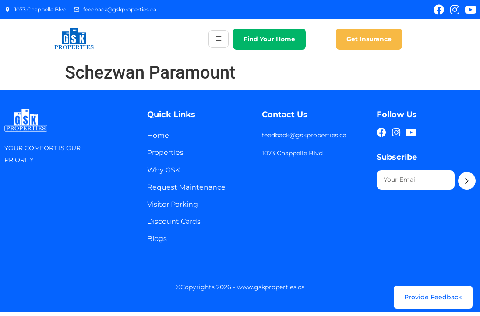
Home (158, 135)
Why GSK (163, 170)
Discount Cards (174, 221)
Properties (165, 152)
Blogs (157, 238)
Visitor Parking (172, 204)
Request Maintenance (186, 187)
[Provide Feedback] (433, 297)
